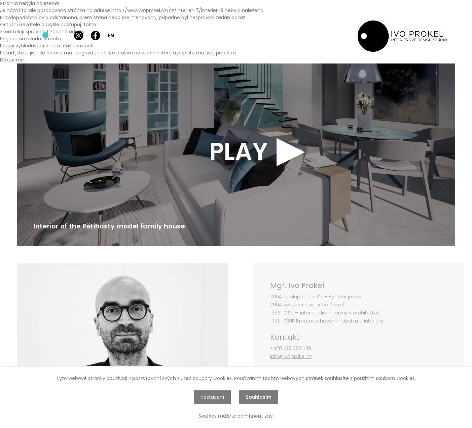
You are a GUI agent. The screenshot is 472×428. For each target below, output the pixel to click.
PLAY (238, 151)
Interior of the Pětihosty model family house (109, 226)
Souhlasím (258, 397)
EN (111, 35)
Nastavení (212, 397)
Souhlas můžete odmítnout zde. (236, 416)
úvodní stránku (43, 38)
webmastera (157, 52)
